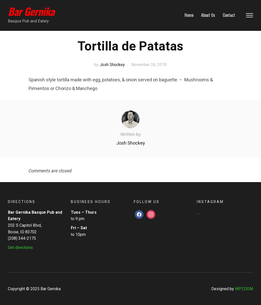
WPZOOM (244, 288)
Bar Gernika (31, 11)
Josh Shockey (112, 64)
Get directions (20, 247)
